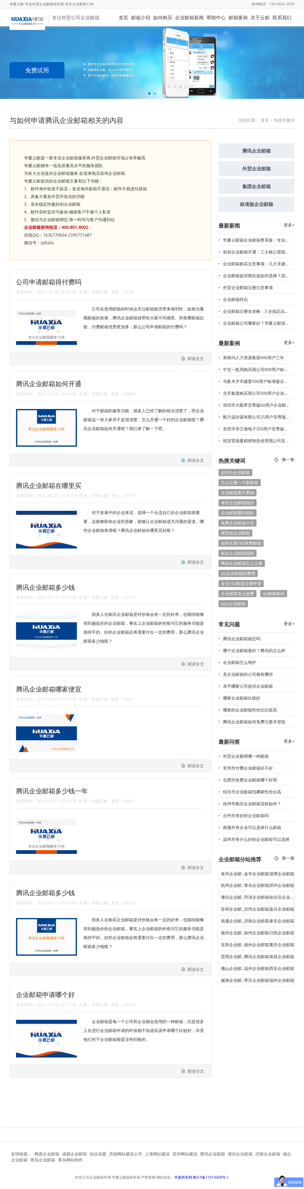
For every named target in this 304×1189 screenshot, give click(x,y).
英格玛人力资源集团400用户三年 (253, 357)
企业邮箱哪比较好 (237, 513)
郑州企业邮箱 (281, 885)
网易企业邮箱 (46, 1154)
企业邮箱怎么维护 (239, 662)
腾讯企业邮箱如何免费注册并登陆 (254, 722)
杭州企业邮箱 (231, 886)
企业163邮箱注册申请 (241, 583)
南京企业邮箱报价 (237, 553)
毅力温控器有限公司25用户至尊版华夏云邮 (256, 418)
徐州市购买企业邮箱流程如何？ (252, 803)
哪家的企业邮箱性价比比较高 (250, 710)
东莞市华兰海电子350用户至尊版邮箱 (255, 430)
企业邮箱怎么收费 (237, 593)
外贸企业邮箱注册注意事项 (248, 287)
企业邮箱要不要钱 (237, 492)
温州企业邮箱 (256, 968)
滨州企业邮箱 (256, 909)
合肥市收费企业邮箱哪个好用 (250, 780)
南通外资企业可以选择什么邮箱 (252, 827)
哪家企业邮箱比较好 (241, 698)
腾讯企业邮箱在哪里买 (48, 485)
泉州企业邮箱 (231, 875)
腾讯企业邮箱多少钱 (45, 587)
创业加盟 (98, 1154)
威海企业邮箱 (231, 981)
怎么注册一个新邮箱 (239, 482)
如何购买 (162, 17)
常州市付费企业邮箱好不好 (248, 768)
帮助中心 (216, 17)
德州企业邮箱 (256, 944)
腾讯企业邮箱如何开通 (48, 383)
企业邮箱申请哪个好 (45, 994)
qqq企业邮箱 (233, 603)
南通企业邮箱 (231, 922)
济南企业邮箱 (256, 921)
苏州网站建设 (184, 1154)
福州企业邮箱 (281, 980)
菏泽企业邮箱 (256, 897)
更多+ (289, 225)
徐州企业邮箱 (256, 933)
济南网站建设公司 (125, 1154)
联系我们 (282, 17)
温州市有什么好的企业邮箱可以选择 (256, 839)
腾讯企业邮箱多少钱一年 (52, 790)
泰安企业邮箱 (281, 921)
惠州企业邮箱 (231, 934)
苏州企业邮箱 (231, 910)
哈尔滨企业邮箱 (281, 898)
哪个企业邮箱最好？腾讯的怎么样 (254, 650)
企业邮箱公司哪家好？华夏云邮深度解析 (256, 324)
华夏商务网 (183, 1177)
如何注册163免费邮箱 (241, 543)
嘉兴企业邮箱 (281, 909)
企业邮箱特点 (235, 299)
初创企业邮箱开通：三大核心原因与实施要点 (256, 253)
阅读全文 (195, 358)
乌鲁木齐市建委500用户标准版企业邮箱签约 (255, 382)
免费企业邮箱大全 (237, 523)
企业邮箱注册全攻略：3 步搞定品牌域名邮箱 (256, 312)
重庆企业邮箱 (281, 944)
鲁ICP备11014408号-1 (211, 1177)
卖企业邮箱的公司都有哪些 (248, 674)
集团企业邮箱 (256, 186)
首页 (123, 17)
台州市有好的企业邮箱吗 (246, 815)
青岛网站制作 (70, 1160)
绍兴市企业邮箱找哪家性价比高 (252, 792)
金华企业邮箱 (256, 873)
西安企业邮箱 (281, 968)
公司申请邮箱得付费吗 (48, 281)
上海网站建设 (157, 1154)
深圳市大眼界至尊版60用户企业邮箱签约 (256, 406)
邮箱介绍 (140, 17)
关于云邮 (260, 17)
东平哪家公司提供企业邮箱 (248, 686)
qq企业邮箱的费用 (238, 573)
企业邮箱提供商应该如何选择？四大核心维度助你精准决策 (256, 277)
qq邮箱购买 (274, 593)
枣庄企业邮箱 (256, 980)
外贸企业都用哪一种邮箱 (246, 756)
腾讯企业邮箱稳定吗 (241, 638)
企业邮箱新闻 (189, 17)
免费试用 (37, 70)
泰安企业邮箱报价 (237, 502)
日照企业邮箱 (281, 933)
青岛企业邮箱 (256, 885)
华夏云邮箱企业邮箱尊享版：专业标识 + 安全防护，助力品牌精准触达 (256, 241)
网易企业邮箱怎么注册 (241, 563)
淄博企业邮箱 (281, 873)
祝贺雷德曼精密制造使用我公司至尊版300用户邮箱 (256, 442)
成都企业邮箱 (74, 1154)
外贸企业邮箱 (256, 168)
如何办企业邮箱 (235, 472)
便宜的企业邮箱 (235, 533)
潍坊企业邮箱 (231, 898)
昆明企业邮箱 (231, 958)
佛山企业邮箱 (231, 970)
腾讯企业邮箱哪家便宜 (48, 688)
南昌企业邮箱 (281, 956)
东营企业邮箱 (231, 946)
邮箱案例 (238, 17)
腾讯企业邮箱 (256, 151)
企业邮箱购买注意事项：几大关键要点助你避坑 (256, 265)
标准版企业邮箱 (256, 204)
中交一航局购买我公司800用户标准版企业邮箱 (255, 371)
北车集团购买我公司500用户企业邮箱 (255, 394)
